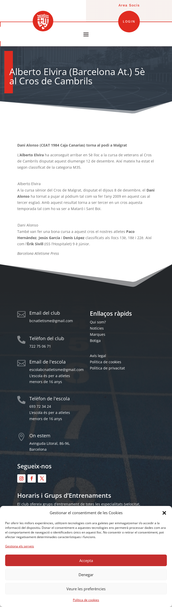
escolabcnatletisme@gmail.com (56, 369)
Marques (97, 334)
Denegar (86, 574)
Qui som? (98, 322)
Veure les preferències (86, 588)
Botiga (95, 340)
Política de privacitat (107, 368)
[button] (164, 512)
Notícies (97, 328)
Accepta (86, 560)
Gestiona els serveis (19, 546)
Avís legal (98, 355)
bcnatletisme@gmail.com (51, 320)
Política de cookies (86, 600)
